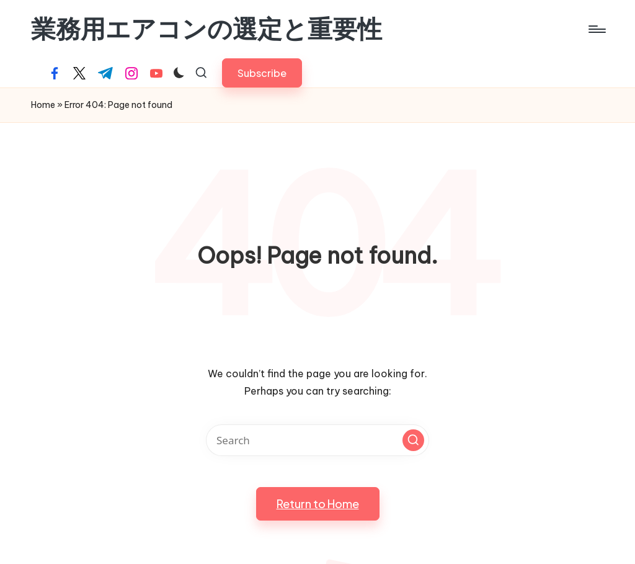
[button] (262, 72)
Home (43, 104)
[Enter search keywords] (317, 440)
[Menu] (596, 29)
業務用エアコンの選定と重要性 (206, 29)
